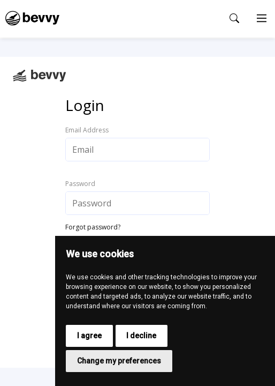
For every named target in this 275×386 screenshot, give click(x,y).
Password (80, 184)
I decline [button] (141, 335)
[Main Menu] (262, 18)
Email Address (87, 130)
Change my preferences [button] (119, 361)
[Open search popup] (234, 18)
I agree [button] (89, 335)
